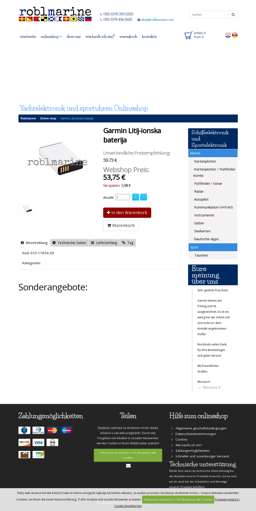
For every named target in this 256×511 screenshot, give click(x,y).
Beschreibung (34, 242)
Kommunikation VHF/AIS (213, 207)
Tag (127, 242)
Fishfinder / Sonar (207, 183)
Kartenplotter (204, 161)
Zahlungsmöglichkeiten (191, 450)
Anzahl (108, 197)
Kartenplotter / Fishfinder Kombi (214, 172)
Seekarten (201, 231)
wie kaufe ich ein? (100, 36)
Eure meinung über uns (205, 274)
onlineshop (51, 36)
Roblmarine (28, 118)
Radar (198, 191)
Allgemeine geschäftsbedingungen (199, 428)
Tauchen (200, 255)
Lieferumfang (104, 242)
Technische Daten (69, 242)
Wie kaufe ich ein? (187, 445)
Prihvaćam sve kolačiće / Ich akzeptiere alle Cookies (128, 455)
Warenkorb (121, 225)
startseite (28, 36)
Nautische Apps (206, 238)
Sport (194, 247)
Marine (195, 153)
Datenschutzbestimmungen (194, 434)
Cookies (180, 439)
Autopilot (201, 199)
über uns (74, 36)
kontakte (149, 36)
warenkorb (128, 36)
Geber (198, 223)
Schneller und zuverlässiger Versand (200, 456)
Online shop (48, 118)
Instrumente (203, 215)
